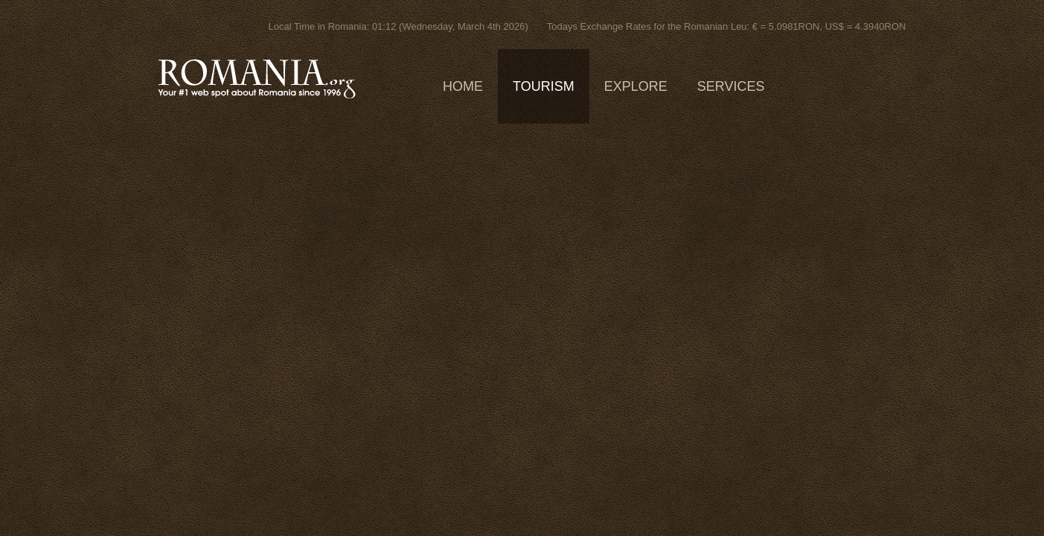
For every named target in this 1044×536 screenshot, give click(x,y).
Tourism (543, 86)
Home (463, 86)
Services (731, 86)
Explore (635, 86)
